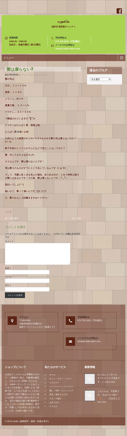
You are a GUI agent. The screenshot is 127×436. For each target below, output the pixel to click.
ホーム (52, 379)
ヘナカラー (54, 386)
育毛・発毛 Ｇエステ (58, 398)
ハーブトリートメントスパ (61, 390)
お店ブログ (54, 406)
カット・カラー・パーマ (60, 383)
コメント (9, 241)
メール (9, 280)
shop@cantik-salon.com (67, 48)
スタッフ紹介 (55, 402)
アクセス (53, 410)
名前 (8, 272)
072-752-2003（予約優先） (68, 41)
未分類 (8, 211)
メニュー (8, 57)
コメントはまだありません (34, 74)
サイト (8, 289)
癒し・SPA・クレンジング (61, 394)
